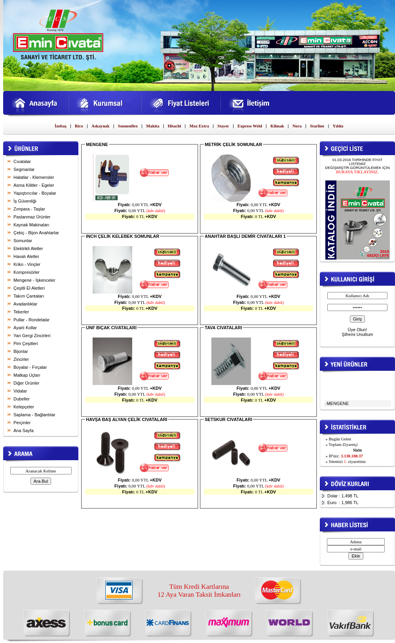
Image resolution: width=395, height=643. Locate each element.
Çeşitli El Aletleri (29, 288)
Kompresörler (26, 272)
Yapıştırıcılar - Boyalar (34, 193)
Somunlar (22, 240)
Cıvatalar (22, 161)
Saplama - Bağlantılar (34, 414)
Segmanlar (23, 169)
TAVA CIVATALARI (223, 327)
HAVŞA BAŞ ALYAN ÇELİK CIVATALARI (126, 419)
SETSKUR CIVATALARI (228, 419)
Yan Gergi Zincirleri (31, 335)
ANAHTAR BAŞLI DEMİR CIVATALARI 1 (245, 236)
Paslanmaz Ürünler (32, 216)
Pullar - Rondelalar (31, 319)
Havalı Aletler (26, 256)
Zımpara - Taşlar (29, 209)
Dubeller (21, 398)
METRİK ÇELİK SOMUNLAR (233, 144)
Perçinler (21, 422)
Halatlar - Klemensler (33, 177)
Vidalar (20, 391)
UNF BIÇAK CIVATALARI (111, 327)
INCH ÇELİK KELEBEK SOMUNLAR (122, 236)
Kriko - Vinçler (26, 264)
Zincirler (21, 359)
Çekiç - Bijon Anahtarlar (36, 232)
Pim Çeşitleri (25, 343)
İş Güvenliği (24, 201)
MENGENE (97, 144)
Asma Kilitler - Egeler (33, 185)
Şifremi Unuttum (357, 334)
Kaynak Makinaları (31, 224)
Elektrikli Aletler (28, 248)
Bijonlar (20, 351)
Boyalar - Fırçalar (30, 367)
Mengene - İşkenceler (34, 280)
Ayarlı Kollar (25, 327)
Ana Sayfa (23, 430)
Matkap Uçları (26, 375)
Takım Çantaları (28, 296)
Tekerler (21, 311)
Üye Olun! (357, 329)
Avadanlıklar (25, 304)
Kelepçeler (23, 406)
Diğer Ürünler (26, 383)
